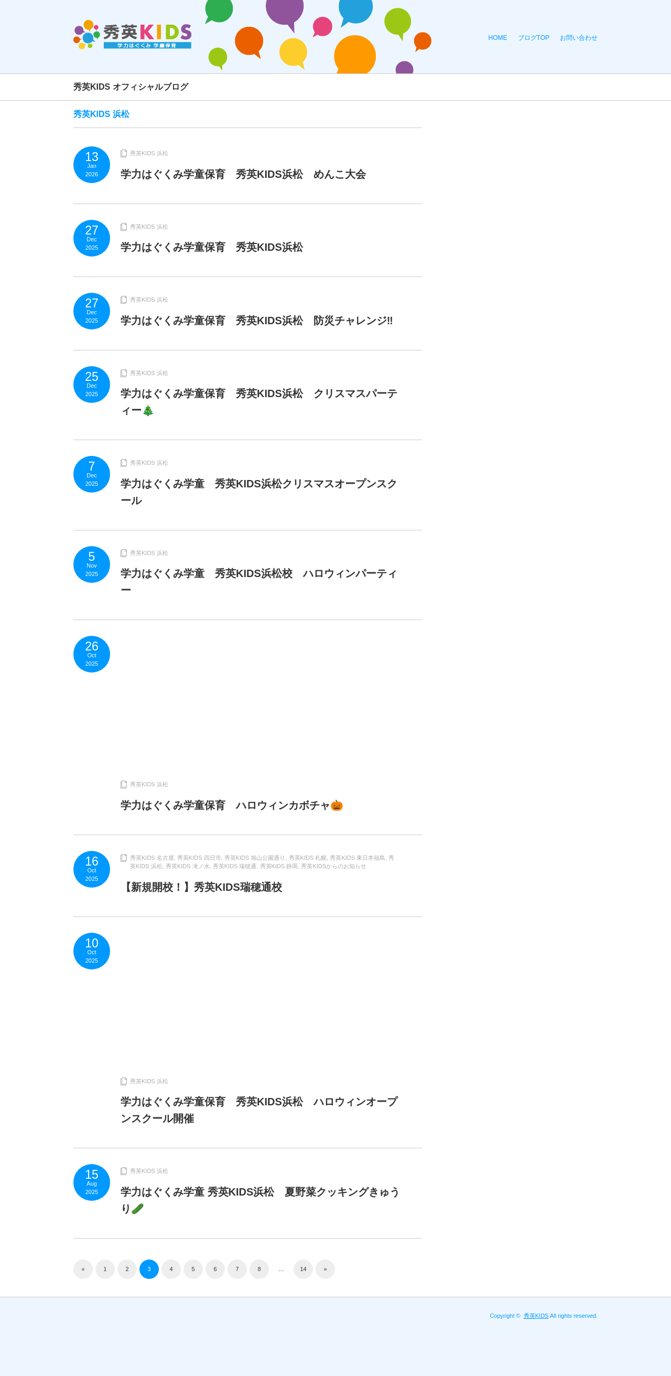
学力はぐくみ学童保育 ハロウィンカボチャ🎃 (232, 805)
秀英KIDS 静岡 (279, 866)
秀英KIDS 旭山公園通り (255, 858)
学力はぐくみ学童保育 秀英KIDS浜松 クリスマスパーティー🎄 (259, 402)
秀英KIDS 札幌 (308, 858)
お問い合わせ (579, 37)
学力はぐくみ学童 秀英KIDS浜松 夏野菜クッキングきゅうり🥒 (260, 1200)
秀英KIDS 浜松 (149, 153)
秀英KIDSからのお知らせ (333, 866)
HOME (498, 37)
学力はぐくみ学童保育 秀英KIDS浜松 (212, 247)
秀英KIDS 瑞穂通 (235, 866)
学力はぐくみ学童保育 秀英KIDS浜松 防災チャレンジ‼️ (257, 320)
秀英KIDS (536, 1316)
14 (303, 1269)
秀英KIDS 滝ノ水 (188, 866)
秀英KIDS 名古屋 (152, 858)
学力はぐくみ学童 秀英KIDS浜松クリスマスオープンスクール (259, 492)
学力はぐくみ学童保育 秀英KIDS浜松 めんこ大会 (243, 174)
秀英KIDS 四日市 (199, 858)
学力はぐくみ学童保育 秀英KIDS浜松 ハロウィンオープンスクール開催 (259, 1110)
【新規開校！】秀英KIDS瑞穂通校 (201, 887)
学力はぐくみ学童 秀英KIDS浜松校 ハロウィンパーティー (259, 582)
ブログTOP (533, 37)
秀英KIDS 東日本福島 (357, 858)
